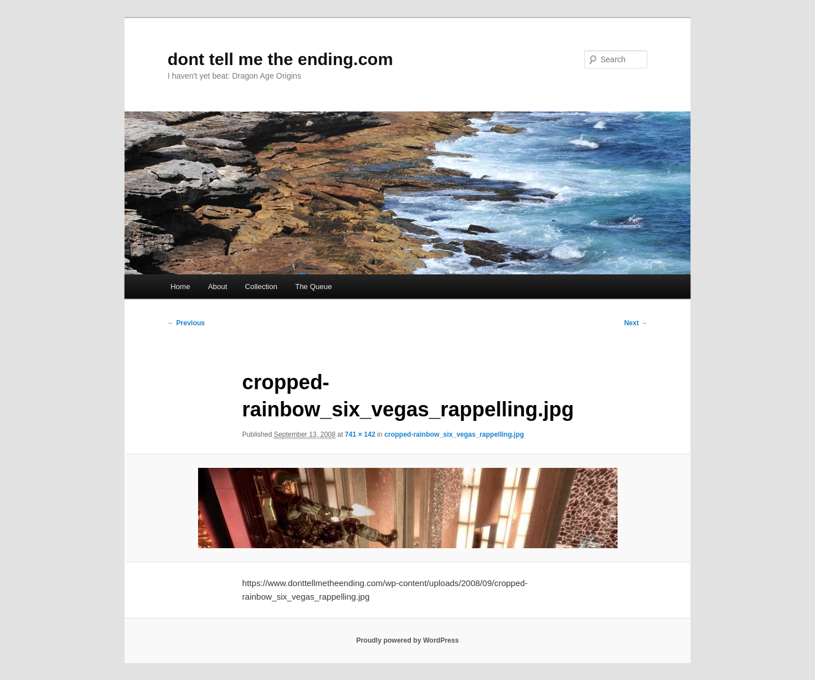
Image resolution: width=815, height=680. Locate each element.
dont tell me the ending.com (280, 59)
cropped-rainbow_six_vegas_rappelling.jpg (454, 434)
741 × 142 (360, 434)
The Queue (313, 286)
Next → (635, 323)
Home (180, 286)
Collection (261, 286)
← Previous (186, 323)
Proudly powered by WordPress (407, 640)
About (217, 286)
